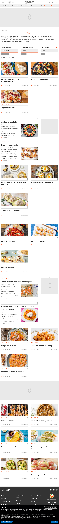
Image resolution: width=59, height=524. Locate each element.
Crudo (43, 54)
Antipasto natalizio (9, 122)
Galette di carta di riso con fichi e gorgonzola (14, 183)
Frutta (23, 54)
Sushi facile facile (38, 241)
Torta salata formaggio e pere (42, 421)
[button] (27, 76)
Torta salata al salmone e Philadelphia (16, 282)
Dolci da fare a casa (25, 5)
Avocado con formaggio (10, 210)
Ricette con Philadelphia (50, 5)
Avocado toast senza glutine (42, 182)
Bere (13, 5)
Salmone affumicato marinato (13, 372)
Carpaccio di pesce (8, 346)
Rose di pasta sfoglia (9, 145)
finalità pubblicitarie (7, 514)
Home (2, 30)
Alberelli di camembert (40, 79)
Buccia (55, 501)
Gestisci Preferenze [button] (7, 521)
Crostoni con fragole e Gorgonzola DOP (10, 80)
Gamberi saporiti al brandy (41, 346)
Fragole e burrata (8, 241)
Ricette (5, 5)
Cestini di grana (7, 267)
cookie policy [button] (38, 510)
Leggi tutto (11, 135)
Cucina (9, 5)
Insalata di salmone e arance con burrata (17, 306)
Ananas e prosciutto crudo (41, 475)
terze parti (19, 511)
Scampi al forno (7, 421)
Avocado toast (6, 475)
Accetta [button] (54, 521)
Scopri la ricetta (24, 85)
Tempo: (6, 85)
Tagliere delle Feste (8, 107)
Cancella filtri (13, 54)
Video (41, 5)
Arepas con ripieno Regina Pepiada (41, 448)
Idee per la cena (35, 5)
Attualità (17, 5)
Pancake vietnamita (9, 447)
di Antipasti (5, 54)
